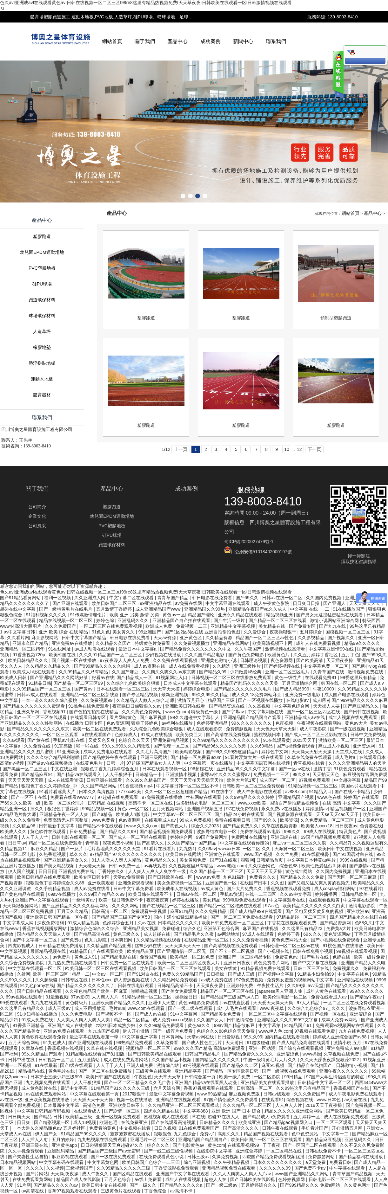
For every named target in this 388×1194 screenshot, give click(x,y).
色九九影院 (96, 939)
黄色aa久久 (199, 1025)
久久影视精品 (311, 637)
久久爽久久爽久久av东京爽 (169, 671)
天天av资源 (165, 637)
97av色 (272, 905)
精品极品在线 (32, 1071)
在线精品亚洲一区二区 (207, 939)
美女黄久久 (124, 631)
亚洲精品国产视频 (296, 797)
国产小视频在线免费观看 (336, 939)
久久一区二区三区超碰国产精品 (176, 791)
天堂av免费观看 (129, 877)
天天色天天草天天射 (277, 728)
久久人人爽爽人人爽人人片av (242, 1173)
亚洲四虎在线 (284, 837)
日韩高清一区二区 (110, 911)
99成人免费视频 (195, 820)
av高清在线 (33, 1190)
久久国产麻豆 (126, 671)
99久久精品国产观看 (42, 1053)
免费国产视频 (154, 957)
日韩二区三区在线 (311, 968)
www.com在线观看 (147, 1008)
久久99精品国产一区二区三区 (42, 688)
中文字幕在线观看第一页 (95, 1093)
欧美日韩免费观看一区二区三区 (233, 922)
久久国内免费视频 (334, 871)
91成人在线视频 (156, 734)
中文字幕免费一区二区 (326, 666)
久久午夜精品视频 (232, 1162)
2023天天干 (304, 740)
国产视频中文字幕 (276, 974)
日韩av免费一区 (125, 865)
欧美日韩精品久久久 (28, 660)
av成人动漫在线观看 (95, 649)
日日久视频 (165, 1128)
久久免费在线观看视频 (175, 660)
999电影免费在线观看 (245, 899)
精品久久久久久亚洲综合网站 (294, 1111)
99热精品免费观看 (134, 1042)
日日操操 (215, 974)
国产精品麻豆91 (37, 774)
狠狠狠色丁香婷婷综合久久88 (55, 882)
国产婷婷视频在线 (282, 666)
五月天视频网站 (168, 808)
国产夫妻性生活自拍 (28, 1156)
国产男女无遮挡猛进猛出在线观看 (330, 614)
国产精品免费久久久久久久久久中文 (196, 649)
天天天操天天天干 (183, 945)
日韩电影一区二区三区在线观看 (340, 1179)
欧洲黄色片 (279, 654)
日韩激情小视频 (352, 1065)
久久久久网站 (126, 905)
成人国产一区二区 (277, 780)
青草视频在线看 (309, 763)
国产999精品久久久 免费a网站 (310, 1185)
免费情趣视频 (240, 728)
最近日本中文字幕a (138, 649)
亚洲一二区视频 (16, 1065)
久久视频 (55, 1168)
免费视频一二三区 (271, 774)
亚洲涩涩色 (288, 1053)
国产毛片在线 (316, 957)
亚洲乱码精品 (61, 1150)
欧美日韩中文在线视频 (341, 848)
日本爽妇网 (122, 939)
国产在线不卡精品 (352, 791)
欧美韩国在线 (63, 654)
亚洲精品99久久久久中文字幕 (246, 768)
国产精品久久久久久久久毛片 (243, 688)
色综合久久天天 (134, 740)
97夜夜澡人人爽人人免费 (125, 660)
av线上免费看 (149, 1179)
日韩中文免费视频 (368, 734)
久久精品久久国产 (114, 643)
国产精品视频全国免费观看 (166, 831)
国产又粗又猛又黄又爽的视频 (315, 911)
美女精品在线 (272, 626)
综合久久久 (159, 1145)
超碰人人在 (216, 1179)
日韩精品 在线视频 (107, 803)
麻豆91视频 (273, 1065)
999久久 (292, 831)
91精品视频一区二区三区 (313, 785)
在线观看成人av (160, 820)
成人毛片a (346, 757)
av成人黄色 (212, 888)
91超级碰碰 (258, 1042)
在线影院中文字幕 (215, 1150)
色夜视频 (284, 723)
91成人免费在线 (37, 1019)
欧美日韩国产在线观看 (108, 1076)
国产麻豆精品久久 (361, 706)
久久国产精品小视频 (172, 1059)
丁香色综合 (156, 1190)
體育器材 (42, 548)
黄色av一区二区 (133, 808)
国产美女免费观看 (179, 991)
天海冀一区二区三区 (295, 848)
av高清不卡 (182, 1190)
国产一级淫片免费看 (173, 1031)
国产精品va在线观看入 (80, 774)
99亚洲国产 (150, 631)
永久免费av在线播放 (282, 808)
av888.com (295, 791)
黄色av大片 (356, 723)
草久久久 (78, 854)
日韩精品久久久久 (217, 1122)
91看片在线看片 (160, 848)
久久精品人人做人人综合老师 (145, 700)
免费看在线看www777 (72, 797)
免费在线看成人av (329, 996)
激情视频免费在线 (366, 671)
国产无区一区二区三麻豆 (353, 877)
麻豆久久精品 (45, 848)
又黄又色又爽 (102, 740)
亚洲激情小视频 (181, 774)
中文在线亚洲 (64, 768)
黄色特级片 (77, 1002)
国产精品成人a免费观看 (267, 1116)
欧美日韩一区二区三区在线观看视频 (101, 968)
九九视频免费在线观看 (48, 1082)
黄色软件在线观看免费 (44, 1036)
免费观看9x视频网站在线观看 (345, 1025)
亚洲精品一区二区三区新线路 (90, 694)
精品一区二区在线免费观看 (56, 842)
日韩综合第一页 (200, 1076)
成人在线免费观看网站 (126, 1059)
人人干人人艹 (35, 837)
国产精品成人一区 (135, 677)
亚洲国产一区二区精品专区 (245, 957)
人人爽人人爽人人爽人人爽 (84, 1019)
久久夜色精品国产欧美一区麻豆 (97, 991)
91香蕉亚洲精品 (28, 1025)
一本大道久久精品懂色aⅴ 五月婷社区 (49, 1128)
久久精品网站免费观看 (176, 979)
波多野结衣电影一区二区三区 (205, 803)
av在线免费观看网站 (46, 1093)
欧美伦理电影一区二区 (286, 996)
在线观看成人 (88, 1111)
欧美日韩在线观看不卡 (151, 894)
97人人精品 (309, 1002)
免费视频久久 (347, 968)
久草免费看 (167, 1042)
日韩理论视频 (254, 660)
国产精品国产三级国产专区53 (121, 917)
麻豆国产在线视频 (261, 928)
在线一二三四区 (261, 894)
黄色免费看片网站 (272, 962)
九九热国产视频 (104, 1031)
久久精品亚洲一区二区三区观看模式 (184, 1105)
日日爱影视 (229, 1036)
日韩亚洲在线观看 (104, 780)
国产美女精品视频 (57, 865)
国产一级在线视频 (348, 728)
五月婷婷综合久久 (259, 1185)
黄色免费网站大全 (289, 939)
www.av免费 (208, 877)
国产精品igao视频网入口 (289, 1122)
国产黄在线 (39, 740)
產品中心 (373, 366)
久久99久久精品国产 (146, 780)
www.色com (177, 711)
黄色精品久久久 (161, 860)
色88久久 (364, 922)
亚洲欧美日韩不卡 (127, 1105)
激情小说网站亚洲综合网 (335, 620)
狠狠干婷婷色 (145, 723)
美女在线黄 (226, 968)
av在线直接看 (237, 1002)
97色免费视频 (250, 979)
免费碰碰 (171, 928)
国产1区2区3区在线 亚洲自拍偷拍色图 (202, 631)
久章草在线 (33, 1048)
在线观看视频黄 (325, 899)
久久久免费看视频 (250, 939)
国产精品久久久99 (118, 831)
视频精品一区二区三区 (148, 1048)
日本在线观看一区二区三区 (123, 688)
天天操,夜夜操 (65, 1173)
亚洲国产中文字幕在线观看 (42, 899)
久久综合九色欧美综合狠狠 (133, 683)
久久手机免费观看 (26, 1150)
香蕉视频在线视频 (65, 1048)
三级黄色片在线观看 (121, 1190)
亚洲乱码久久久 (133, 620)
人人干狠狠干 (119, 774)
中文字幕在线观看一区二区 (35, 968)
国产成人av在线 (151, 1014)
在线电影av (298, 700)
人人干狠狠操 (88, 1082)
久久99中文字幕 (296, 894)
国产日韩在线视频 (362, 711)
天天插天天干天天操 (93, 1099)
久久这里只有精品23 (303, 928)
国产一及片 (72, 848)
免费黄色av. (287, 957)
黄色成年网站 (299, 871)
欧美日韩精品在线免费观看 (44, 877)
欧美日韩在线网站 (183, 854)
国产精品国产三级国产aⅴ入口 (231, 996)
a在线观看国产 (97, 734)
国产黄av (84, 688)
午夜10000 (324, 688)
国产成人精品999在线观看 (256, 911)
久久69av (206, 848)
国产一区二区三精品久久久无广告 (138, 1082)
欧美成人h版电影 (133, 814)
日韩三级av (198, 1156)
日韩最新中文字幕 (57, 825)
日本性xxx (101, 979)
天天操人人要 (327, 706)
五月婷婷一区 (307, 1116)
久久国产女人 (210, 1019)
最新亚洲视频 (175, 694)
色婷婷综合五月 (119, 922)
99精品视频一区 (98, 808)
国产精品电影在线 (119, 957)
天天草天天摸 (167, 688)
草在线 (198, 1116)
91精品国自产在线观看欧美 (97, 951)
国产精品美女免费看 (221, 1014)
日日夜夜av (346, 825)
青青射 (92, 842)
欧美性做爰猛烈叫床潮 (324, 865)
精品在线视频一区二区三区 (66, 620)
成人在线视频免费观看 (347, 1116)
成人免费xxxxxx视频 (173, 1019)
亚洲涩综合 (361, 1014)
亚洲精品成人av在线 (305, 717)
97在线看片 (370, 888)
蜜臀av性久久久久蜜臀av (225, 774)
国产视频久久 (342, 637)
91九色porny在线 (37, 985)
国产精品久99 (213, 671)
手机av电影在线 (69, 740)
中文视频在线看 (135, 1128)
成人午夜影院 (314, 728)
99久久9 (301, 774)
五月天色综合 (118, 1179)
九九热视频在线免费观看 (102, 1139)
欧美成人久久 (14, 831)
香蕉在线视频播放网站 (45, 928)
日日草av (17, 842)
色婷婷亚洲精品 (213, 723)
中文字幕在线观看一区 (365, 899)
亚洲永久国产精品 (30, 643)
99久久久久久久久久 (252, 723)
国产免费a (71, 939)
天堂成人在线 (349, 751)
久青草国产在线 (329, 671)
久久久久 (34, 1168)
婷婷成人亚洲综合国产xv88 (340, 1036)
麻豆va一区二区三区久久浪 (299, 842)
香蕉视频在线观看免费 (289, 888)
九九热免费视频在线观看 (73, 962)
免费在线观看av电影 (261, 831)
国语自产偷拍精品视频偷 (295, 803)
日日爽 (24, 1122)
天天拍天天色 (326, 774)
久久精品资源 (219, 637)
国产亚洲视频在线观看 (91, 1042)
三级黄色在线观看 (154, 1071)
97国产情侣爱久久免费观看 (231, 1099)
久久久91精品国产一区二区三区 (111, 654)
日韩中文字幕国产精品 (84, 637)
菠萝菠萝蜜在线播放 (130, 1133)
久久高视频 (259, 706)
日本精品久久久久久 (178, 922)
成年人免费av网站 (339, 1019)
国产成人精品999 (292, 688)
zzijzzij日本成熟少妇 (116, 1025)
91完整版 (64, 745)
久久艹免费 (287, 854)
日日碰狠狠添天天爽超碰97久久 (112, 1145)
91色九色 (101, 631)
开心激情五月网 (347, 1128)
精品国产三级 (222, 700)
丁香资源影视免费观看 (177, 1168)
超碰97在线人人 (224, 1116)
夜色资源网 (282, 660)
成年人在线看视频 (183, 1179)
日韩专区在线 (75, 979)
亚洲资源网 (364, 745)
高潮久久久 (229, 1133)
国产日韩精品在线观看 (40, 991)
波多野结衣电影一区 (217, 831)
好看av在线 (103, 677)
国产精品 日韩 (48, 1116)
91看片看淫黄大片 (57, 791)
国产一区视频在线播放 (261, 700)
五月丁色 (350, 654)
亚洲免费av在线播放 (72, 643)
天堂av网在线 (201, 1036)
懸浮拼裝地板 (42, 516)
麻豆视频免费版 (245, 1093)
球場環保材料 (42, 469)
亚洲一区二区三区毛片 (288, 671)
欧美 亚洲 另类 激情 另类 (135, 614)
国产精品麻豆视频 (323, 1139)
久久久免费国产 (61, 626)
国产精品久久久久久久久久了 (86, 985)
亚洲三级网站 (154, 757)
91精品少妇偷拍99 (316, 974)
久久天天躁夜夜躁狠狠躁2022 (330, 1059)
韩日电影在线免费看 (130, 637)
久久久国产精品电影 (205, 654)
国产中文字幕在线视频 (316, 962)
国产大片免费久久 (245, 888)
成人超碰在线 (157, 934)
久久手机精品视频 (53, 888)
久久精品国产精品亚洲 (109, 945)
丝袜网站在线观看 (204, 797)
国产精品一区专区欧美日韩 (232, 1071)
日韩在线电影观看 (136, 985)
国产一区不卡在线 (29, 797)
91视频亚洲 (374, 1059)
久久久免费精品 (211, 911)
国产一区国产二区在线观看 (310, 1145)
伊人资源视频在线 (132, 979)
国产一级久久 (143, 1185)
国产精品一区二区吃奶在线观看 (231, 905)
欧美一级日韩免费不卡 (121, 899)
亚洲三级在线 (35, 1145)
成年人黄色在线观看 (326, 991)
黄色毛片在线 (62, 1071)
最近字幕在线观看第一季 (95, 1036)
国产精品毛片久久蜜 (194, 934)
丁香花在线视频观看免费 (292, 922)
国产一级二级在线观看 (191, 1008)
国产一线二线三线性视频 (169, 1150)
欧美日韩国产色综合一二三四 (151, 1162)
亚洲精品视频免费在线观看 (229, 1168)
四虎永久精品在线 (162, 1111)
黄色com (216, 1145)
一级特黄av (84, 899)
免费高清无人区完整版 (66, 820)
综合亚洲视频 (197, 1162)
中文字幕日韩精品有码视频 (44, 1111)
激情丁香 (322, 768)
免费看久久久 (263, 877)
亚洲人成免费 (140, 1065)
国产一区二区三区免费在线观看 (242, 917)
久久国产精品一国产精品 (192, 842)
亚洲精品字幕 (189, 1071)
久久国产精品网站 (99, 785)
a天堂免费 (316, 1162)
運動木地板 (42, 532)
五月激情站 (89, 1059)
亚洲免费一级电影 (303, 694)
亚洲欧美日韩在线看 (185, 706)
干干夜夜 (271, 1145)
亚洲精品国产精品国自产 (203, 1139)
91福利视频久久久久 (46, 614)
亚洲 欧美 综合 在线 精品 (64, 631)
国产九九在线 (333, 626)
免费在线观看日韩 (233, 820)
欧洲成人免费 (159, 626)
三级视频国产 (80, 1168)
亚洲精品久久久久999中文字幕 (288, 1019)
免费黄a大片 (339, 928)
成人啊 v (320, 700)
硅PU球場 (42, 437)
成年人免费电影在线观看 (108, 751)
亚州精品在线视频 (355, 979)
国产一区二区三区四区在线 (314, 711)
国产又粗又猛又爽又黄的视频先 (319, 882)
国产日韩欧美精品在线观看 (155, 1053)
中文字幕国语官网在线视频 (264, 763)
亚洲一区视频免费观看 (119, 1116)
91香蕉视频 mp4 (137, 785)
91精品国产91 (298, 1025)
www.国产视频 (258, 854)
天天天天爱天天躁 (26, 780)
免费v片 (207, 1133)
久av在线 (146, 922)
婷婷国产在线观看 (362, 797)
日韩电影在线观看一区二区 (79, 837)
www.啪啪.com (231, 865)
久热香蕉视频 (53, 854)
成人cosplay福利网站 (335, 888)
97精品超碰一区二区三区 (302, 917)
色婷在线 (341, 957)
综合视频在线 (300, 1099)
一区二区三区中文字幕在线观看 (276, 1014)
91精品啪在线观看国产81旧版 (95, 1053)
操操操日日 (186, 996)
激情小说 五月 (348, 1042)
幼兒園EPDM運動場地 (42, 405)
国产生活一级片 (230, 620)
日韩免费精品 (83, 831)
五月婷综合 (311, 631)
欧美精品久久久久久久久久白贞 (314, 905)
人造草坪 (42, 484)
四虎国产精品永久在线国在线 (358, 917)
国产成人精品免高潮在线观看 (301, 1042)
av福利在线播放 (177, 723)
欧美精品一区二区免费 (193, 957)
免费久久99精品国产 (183, 974)
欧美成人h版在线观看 (34, 671)
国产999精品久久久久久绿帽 (102, 666)
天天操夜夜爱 (210, 985)
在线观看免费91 (321, 677)
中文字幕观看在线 (287, 899)
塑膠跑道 (42, 389)
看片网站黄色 (123, 717)
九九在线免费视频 (356, 1031)
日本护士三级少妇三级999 (56, 1076)
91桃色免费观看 (350, 768)
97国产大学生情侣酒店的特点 (335, 1076)
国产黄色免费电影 (246, 654)
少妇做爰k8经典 (246, 671)
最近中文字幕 (75, 1088)
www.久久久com (142, 825)
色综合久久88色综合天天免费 (226, 1031)
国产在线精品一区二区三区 (169, 905)
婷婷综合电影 (197, 688)
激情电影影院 (363, 905)
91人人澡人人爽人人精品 (117, 860)
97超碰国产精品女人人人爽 (153, 763)
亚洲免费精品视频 (171, 740)
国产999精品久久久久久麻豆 (359, 700)
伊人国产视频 (22, 871)
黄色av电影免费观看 (199, 1002)
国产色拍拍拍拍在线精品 (94, 711)
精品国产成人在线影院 (79, 1179)
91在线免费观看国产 (199, 1128)
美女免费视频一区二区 (180, 882)
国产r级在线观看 (77, 1065)
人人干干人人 (110, 1065)
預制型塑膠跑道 (335, 471)
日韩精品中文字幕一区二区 (325, 1082)
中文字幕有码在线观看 (62, 1162)
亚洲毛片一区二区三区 (153, 1139)
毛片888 (117, 1008)
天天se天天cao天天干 (338, 814)
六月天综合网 (167, 1088)
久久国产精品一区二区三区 (217, 871)
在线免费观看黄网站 (33, 1179)
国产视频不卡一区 (114, 1014)
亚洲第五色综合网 (222, 928)
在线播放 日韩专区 (85, 723)
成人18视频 (85, 1122)
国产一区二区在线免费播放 (105, 1071)
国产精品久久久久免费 (302, 877)
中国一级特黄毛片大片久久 (270, 1059)
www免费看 (104, 820)
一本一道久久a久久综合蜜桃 (49, 700)
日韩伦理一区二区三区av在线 (290, 945)
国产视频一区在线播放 (74, 660)
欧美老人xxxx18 (317, 825)
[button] (183, 196)
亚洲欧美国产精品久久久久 (118, 1002)
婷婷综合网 (182, 837)
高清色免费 (94, 1105)
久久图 (278, 882)
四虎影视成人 (22, 945)
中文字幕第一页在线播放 (209, 763)
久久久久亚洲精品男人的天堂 (357, 763)
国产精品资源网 (336, 922)
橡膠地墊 (42, 500)
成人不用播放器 (90, 1008)
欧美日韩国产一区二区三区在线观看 (176, 968)
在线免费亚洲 (135, 1122)
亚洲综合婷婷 (250, 1150)
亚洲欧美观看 (102, 882)
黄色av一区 (174, 614)
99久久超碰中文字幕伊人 (195, 717)
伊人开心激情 (137, 1031)
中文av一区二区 (108, 974)
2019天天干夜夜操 (324, 1105)
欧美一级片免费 (370, 957)
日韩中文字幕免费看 (134, 888)
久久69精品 (262, 745)
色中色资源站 (305, 1133)
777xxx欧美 (130, 791)
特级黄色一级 (205, 711)
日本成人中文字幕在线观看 (191, 683)
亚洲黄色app (65, 1145)
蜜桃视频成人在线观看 (167, 1116)
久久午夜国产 (249, 649)
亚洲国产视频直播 (205, 808)
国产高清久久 (151, 842)
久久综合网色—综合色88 (273, 865)
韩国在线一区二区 (339, 683)
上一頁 (180, 602)
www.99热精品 (211, 1093)
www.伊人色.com (275, 1031)
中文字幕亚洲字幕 (140, 1036)
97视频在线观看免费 (315, 1031)
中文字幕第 (270, 1025)
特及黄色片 (350, 831)
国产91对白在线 (143, 974)
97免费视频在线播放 (162, 797)
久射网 (23, 974)
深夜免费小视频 (119, 842)
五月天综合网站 (24, 1042)
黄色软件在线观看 (48, 831)
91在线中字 (222, 791)
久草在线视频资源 (280, 825)
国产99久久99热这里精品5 (232, 751)
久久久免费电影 (77, 1014)
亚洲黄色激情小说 (219, 660)
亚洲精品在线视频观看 (179, 1099)
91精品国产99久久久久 (84, 1133)
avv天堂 (316, 985)
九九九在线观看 (47, 1002)
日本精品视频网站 (18, 1162)
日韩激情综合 (241, 1019)
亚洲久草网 (28, 711)
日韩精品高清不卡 (175, 985)
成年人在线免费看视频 (319, 643)
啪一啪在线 (88, 745)
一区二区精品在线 (284, 1150)
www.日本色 (329, 1099)
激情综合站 (168, 1065)
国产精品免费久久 (241, 825)
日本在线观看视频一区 (165, 768)
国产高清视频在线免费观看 (231, 945)
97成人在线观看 (258, 934)
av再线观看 (155, 865)
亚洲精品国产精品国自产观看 (252, 717)
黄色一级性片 (289, 677)
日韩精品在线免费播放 (61, 945)
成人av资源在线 (150, 666)
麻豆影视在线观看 (70, 1156)
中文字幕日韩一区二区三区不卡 (188, 785)
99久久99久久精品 (211, 694)
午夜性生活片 (271, 985)
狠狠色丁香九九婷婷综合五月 (110, 768)
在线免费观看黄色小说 (162, 1156)
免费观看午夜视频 (149, 911)
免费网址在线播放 (249, 837)
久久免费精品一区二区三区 (327, 820)
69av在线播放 (62, 894)
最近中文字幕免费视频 (172, 1093)
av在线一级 (11, 1099)
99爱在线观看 (14, 1002)
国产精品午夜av (366, 996)
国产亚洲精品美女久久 (66, 860)
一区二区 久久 (257, 848)
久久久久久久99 (275, 1168)
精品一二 (81, 974)
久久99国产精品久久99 (102, 894)
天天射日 (234, 1042)
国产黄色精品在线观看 (23, 894)
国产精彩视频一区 (52, 1122)
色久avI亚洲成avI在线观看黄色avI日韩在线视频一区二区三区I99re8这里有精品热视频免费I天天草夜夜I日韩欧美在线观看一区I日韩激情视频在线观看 (146, 2)
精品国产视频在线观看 (266, 1133)
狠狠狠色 (162, 1133)
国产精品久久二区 (240, 1065)
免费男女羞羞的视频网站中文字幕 (301, 979)
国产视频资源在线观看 (290, 814)
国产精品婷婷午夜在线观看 (110, 757)
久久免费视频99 (97, 700)
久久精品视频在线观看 (159, 939)
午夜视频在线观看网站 (320, 723)
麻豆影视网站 (45, 637)
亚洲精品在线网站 (231, 643)
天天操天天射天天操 (312, 751)
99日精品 (294, 1076)
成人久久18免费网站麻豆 (257, 694)
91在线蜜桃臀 (316, 854)
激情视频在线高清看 (285, 649)
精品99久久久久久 (362, 643)
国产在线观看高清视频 (174, 1122)
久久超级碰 (47, 979)
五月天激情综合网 (300, 683)
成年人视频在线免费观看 (353, 717)
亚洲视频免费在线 (76, 871)
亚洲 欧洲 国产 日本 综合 (236, 1111)
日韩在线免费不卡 (323, 1150)
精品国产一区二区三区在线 (227, 991)
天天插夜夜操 (340, 660)
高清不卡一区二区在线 (151, 803)
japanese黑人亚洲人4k (281, 991)
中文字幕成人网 (19, 922)
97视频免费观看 (315, 780)
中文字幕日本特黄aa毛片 (312, 860)
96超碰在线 (202, 768)
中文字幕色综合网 (292, 706)
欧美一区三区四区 (51, 974)
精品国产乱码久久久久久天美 (249, 683)
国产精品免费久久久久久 (249, 1053)
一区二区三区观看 (61, 734)
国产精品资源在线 (227, 706)
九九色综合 (185, 1133)
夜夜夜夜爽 (158, 899)
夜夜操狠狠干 (284, 631)
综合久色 (192, 928)
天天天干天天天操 (264, 871)
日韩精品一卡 (149, 774)
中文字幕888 (196, 1111)
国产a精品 (103, 814)
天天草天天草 (168, 1076)
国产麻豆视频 (154, 717)
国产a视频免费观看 (296, 745)
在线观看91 (272, 1099)
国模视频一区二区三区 (348, 631)
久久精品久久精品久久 (48, 666)
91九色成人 (54, 1042)
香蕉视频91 (55, 711)
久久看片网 (18, 637)
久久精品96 (24, 825)
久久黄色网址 (358, 1185)
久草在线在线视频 (104, 1048)
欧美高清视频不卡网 (273, 643)
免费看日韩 (340, 1162)
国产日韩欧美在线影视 (253, 1179)
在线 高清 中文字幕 (342, 803)
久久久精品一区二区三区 (248, 1105)
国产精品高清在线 (92, 934)
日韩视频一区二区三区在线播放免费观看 (231, 677)
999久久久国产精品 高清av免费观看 (210, 1048)
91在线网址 (60, 649)
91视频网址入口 (172, 677)
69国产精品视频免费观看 (326, 837)
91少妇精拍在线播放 (37, 1014)
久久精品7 (340, 842)
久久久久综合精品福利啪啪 (53, 757)
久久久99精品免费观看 (162, 1025)
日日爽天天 (19, 1116)
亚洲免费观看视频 (136, 882)
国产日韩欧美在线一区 (171, 877)
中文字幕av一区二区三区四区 (182, 814)
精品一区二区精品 (132, 1019)
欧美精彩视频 (189, 751)
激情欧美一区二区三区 (341, 740)
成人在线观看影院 (205, 728)
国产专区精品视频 (140, 694)
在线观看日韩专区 (88, 717)
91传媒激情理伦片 (88, 614)
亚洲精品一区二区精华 (23, 649)
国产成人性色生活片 (202, 1042)
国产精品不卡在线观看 (101, 825)
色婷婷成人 (126, 734)
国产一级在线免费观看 (114, 1156)
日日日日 (47, 871)
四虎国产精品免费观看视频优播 (274, 1156)
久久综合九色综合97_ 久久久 (316, 1008)
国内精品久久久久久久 (218, 1059)
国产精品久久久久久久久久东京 (38, 728)
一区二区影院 (268, 1076)
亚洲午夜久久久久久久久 (344, 1071)
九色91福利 (235, 877)
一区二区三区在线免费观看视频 (111, 626)
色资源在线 (371, 825)
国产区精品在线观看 (133, 1173)
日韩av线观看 (277, 1093)
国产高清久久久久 (241, 1128)
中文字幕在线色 (354, 974)
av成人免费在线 (217, 979)
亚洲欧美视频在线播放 (47, 1099)
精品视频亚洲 (280, 614)
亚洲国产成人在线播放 (70, 1025)
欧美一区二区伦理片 (64, 803)
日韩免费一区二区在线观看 (128, 962)
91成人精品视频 (83, 922)
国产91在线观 (224, 860)
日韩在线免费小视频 (313, 951)
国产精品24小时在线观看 (240, 814)
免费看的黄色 (103, 1128)
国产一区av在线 (294, 768)
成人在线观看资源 (65, 780)
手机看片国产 (315, 1128)
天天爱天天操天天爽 (273, 1002)
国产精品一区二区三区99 (78, 683)
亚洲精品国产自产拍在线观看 (181, 620)
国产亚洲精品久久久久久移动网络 (76, 905)
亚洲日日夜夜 (237, 962)
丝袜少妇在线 (149, 945)
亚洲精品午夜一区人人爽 (64, 814)
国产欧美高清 (310, 660)
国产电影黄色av (189, 1145)
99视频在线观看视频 (357, 951)
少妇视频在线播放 (163, 654)
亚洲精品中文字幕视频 (233, 626)
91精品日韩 (39, 683)
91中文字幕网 (184, 1014)
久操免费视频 (226, 1156)
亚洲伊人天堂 (162, 1002)
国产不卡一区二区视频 (233, 951)
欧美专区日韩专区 (92, 877)
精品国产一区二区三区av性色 (265, 637)
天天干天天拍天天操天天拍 (197, 780)
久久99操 (296, 985)
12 (299, 602)
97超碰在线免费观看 (118, 797)
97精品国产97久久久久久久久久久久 (126, 854)
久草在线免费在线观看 (310, 757)
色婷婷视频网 (292, 1179)
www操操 (312, 1053)
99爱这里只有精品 (358, 677)
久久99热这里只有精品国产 (303, 1088)
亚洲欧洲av (358, 911)
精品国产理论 (202, 614)
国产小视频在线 (274, 951)
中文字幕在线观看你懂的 (245, 842)
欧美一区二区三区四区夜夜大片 (189, 962)
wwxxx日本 (229, 848)
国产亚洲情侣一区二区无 (182, 951)
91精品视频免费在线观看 (265, 968)
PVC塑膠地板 (42, 421)
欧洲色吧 (108, 1122)
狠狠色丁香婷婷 (63, 808)
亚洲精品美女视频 (141, 928)
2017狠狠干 (134, 1093)
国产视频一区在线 (328, 1014)
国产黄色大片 (175, 825)
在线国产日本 (254, 882)
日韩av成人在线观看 (37, 694)
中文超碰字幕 (348, 780)
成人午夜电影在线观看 (260, 791)
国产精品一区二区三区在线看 (278, 620)
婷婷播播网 (326, 894)
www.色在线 (329, 797)
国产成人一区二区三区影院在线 (316, 734)
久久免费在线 (38, 745)
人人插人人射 (35, 1139)
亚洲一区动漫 (263, 1048)
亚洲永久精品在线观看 (241, 614)
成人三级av (60, 1008)
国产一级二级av (222, 1185)
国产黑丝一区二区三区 (25, 768)
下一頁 (314, 602)
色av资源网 (117, 723)
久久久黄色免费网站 (142, 711)
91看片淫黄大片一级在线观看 (254, 757)
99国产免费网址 (212, 837)
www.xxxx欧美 (252, 803)
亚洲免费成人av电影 (347, 1048)
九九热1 (187, 848)
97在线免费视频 (242, 808)
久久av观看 (14, 740)
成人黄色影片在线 (39, 1088)
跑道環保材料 (42, 453)
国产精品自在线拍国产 (310, 1065)
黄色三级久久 (127, 934)
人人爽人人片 (106, 996)
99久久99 (253, 1036)
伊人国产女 (46, 1133)
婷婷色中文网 (275, 751)
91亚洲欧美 (69, 751)
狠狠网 (247, 860)
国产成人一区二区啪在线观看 (138, 837)
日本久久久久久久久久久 (278, 1162)
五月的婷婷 (63, 1139)
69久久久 (312, 934)
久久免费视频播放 (192, 643)
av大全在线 (356, 1099)
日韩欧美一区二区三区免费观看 (254, 785)
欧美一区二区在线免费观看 (100, 728)
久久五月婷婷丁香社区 (316, 654)
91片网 (24, 1185)
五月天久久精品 (73, 911)
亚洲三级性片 (248, 666)
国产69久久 (266, 820)
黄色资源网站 (338, 934)
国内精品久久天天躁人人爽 (44, 934)
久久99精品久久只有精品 (84, 671)
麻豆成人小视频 (334, 745)
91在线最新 (46, 1065)
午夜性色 (143, 1076)
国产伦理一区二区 (171, 745)
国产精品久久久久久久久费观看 (34, 706)
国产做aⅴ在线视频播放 (50, 763)
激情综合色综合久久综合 (95, 928)
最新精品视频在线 (48, 951)
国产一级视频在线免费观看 (289, 1071)
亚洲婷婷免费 (240, 985)
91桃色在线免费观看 (89, 706)
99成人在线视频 (320, 831)
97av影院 (80, 996)
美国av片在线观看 (359, 785)
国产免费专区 (303, 626)
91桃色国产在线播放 (343, 945)
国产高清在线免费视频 (229, 734)
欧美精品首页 (141, 951)
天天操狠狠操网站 (21, 905)
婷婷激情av (316, 808)
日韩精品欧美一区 (359, 894)
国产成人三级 (242, 974)
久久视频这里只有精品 (191, 865)
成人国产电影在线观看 (347, 694)
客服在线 (338, 75)
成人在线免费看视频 (189, 666)
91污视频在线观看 (201, 1065)
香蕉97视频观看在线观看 (209, 1088)
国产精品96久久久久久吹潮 (220, 745)
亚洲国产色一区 (221, 882)
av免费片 (62, 957)
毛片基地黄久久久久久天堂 (114, 848)
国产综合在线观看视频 (301, 1048)
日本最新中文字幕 (61, 1105)
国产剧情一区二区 (122, 1111)
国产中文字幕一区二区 (35, 939)
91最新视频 (57, 996)
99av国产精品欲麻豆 (235, 1025)
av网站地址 (228, 934)
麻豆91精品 (181, 911)
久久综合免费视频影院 (23, 962)
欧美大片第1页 (242, 780)
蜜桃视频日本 (268, 734)
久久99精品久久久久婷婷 (250, 797)
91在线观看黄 (277, 740)
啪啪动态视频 (145, 991)
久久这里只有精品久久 (23, 1008)
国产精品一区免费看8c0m (197, 757)
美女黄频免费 (193, 860)
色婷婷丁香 (289, 934)
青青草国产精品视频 (353, 1173)
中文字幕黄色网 (103, 1162)
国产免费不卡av (310, 1168)
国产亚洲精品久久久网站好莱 (59, 677)
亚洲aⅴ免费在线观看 (64, 1031)
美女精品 (211, 899)
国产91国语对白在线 (353, 854)
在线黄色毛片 (90, 763)
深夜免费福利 (51, 922)
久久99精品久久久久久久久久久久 (226, 740)
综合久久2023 (205, 825)
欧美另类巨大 (190, 734)
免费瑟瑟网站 (322, 1156)
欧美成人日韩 (14, 677)
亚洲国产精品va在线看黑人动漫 (206, 1082)
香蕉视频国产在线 (351, 1088)
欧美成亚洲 (250, 1122)
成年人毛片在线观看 (237, 1008)
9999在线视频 (354, 860)
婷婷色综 (105, 620)
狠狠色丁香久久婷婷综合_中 (49, 785)
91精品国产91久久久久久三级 (121, 1088)
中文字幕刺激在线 (266, 711)
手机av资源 (231, 894)
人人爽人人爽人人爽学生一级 (157, 871)
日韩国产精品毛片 (203, 1053)
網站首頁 (350, 366)
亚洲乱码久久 (358, 1139)
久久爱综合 (255, 631)
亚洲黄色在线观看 (222, 854)
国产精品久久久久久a (182, 1185)
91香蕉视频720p (29, 654)
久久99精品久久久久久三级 (124, 1168)
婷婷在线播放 (186, 899)
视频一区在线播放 (135, 1099)
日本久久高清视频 (97, 791)
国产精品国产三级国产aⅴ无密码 (109, 1150)
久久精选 (221, 666)
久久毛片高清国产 (154, 751)
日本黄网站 (173, 1036)
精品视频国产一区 (348, 808)
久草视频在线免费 (342, 1053)
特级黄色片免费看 (153, 643)
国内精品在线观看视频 (287, 1036)
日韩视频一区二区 (56, 1059)
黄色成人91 (86, 957)
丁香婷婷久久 (112, 871)
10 (286, 602)
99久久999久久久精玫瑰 (126, 745)
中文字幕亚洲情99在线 (332, 649)
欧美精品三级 (79, 1116)
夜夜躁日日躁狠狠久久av (137, 706)
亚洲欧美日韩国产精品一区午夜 (57, 917)
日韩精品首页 (270, 860)
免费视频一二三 (192, 626)
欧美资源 (289, 820)
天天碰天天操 (92, 865)
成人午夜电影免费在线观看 (356, 1093)
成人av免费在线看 (92, 888)
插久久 (37, 808)
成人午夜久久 (96, 1173)
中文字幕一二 (336, 1133)
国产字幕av (233, 711)
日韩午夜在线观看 (280, 1128)
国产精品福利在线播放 (361, 1156)
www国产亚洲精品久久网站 (302, 1173)
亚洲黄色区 (191, 637)
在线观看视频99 (243, 1145)
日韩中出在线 (22, 1059)
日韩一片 (115, 763)
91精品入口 (320, 791)
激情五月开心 (191, 700)
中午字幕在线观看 (347, 1168)
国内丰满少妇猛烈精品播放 (181, 917)
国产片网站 (37, 1173)
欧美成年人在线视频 (177, 888)
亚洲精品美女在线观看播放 (268, 1082)
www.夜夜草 (272, 1008)
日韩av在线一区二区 (197, 894)
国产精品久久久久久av (56, 1185)
